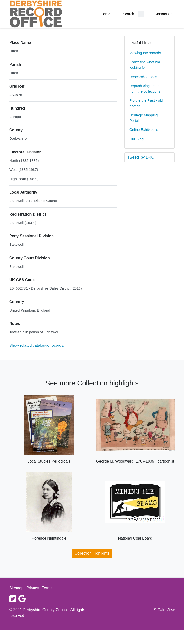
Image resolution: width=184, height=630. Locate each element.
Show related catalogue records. (36, 345)
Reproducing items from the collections (144, 88)
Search (128, 14)
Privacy (32, 588)
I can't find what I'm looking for (144, 65)
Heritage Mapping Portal (143, 118)
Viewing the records (145, 53)
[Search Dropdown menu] (141, 14)
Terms (47, 588)
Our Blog (136, 139)
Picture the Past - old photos (146, 103)
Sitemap (16, 588)
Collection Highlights (92, 553)
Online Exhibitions (143, 130)
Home (105, 14)
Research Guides (143, 77)
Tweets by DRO (140, 157)
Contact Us (163, 14)
